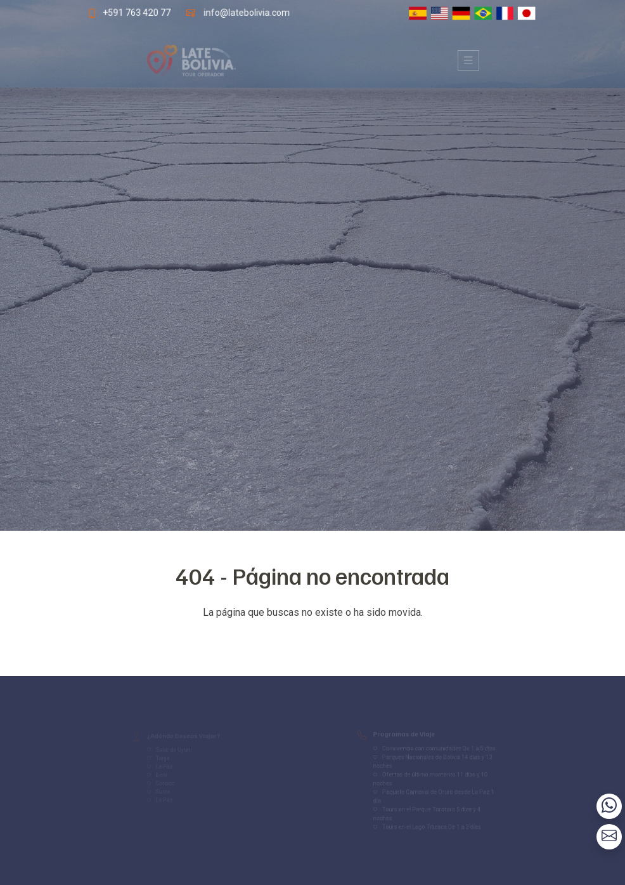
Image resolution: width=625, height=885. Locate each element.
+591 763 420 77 (134, 12)
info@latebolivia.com (246, 12)
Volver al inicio (312, 638)
